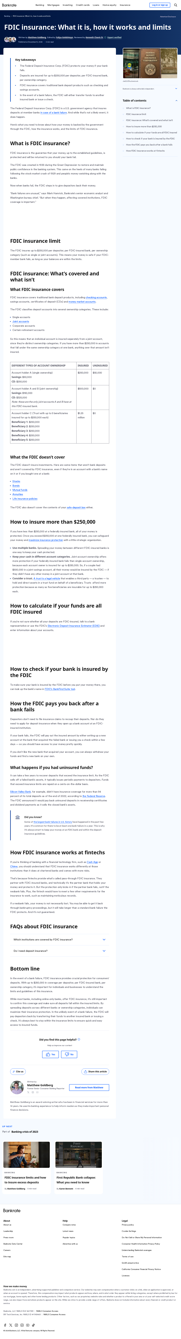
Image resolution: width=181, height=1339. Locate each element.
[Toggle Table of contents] (176, 100)
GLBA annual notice (130, 1263)
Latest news (68, 1231)
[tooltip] (79, 1039)
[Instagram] (16, 1325)
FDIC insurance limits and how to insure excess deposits (25, 1180)
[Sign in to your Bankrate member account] (159, 5)
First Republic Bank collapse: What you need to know (76, 1180)
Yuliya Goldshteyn (64, 37)
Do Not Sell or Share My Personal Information (142, 1238)
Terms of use (127, 1257)
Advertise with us (70, 1244)
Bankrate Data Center (12, 1244)
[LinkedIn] (22, 1325)
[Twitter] (10, 1325)
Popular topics (69, 1238)
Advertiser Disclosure (168, 17)
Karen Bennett (66, 1188)
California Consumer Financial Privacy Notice (141, 1269)
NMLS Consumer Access (47, 1311)
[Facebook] (5, 1325)
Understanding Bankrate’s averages (137, 1250)
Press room (8, 1238)
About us (7, 1225)
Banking (7, 16)
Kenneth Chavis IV (94, 37)
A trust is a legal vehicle (47, 578)
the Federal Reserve (93, 796)
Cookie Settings (129, 1231)
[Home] (9, 5)
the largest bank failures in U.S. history (53, 822)
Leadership (8, 1231)
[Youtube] (27, 1325)
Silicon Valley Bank (20, 791)
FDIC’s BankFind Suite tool (60, 689)
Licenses (125, 1276)
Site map (7, 1257)
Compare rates (69, 1225)
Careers (6, 1250)
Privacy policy (128, 1225)
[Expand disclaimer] (176, 88)
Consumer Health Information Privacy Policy (141, 1244)
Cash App (92, 862)
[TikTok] (33, 1325)
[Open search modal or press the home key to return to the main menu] (176, 5)
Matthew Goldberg (37, 37)
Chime (14, 866)
